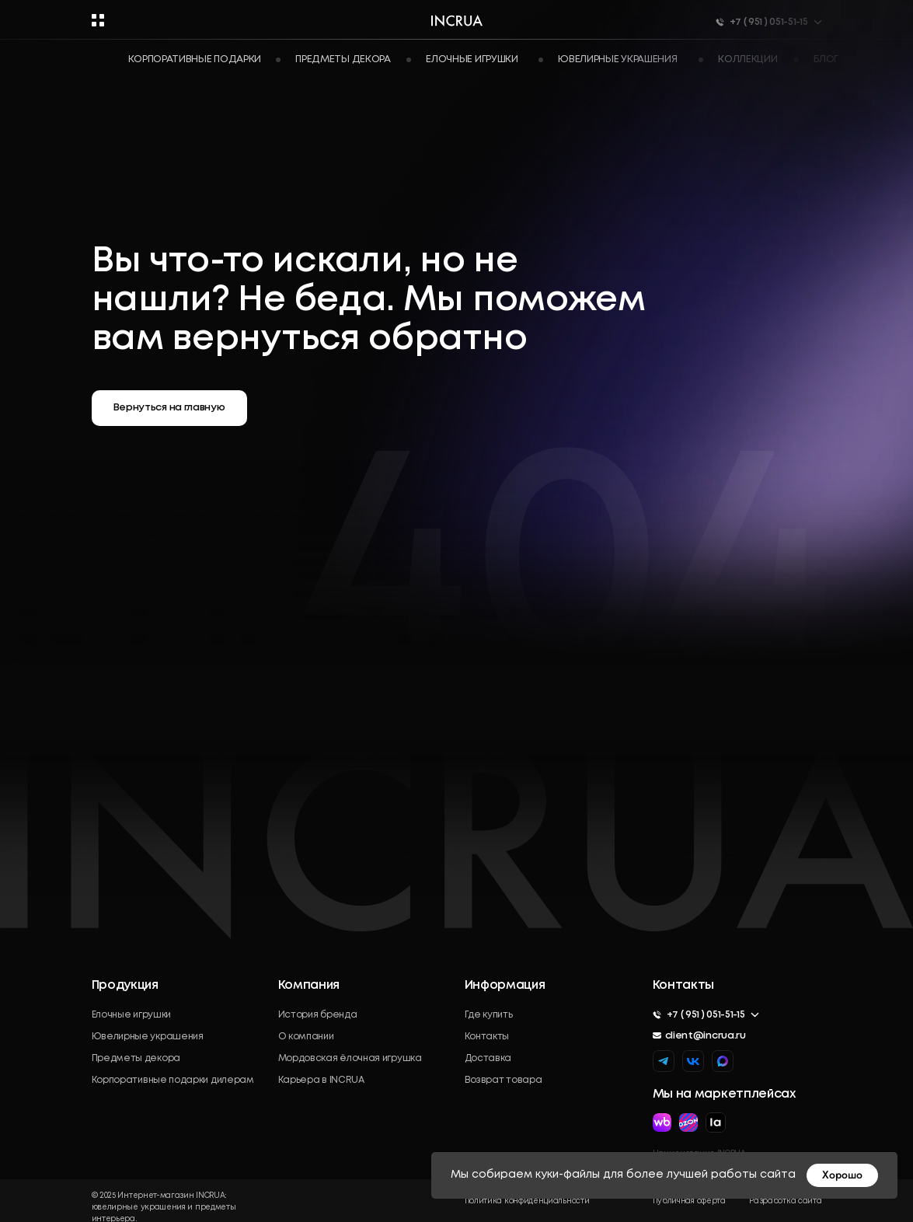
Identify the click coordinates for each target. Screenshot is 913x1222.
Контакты (487, 1036)
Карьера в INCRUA (321, 1080)
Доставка (488, 1058)
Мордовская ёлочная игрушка (350, 1058)
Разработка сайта (785, 1201)
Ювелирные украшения (148, 1036)
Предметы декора (136, 1058)
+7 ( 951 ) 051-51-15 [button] (706, 1015)
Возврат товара (503, 1080)
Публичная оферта (689, 1201)
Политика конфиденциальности (527, 1201)
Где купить (489, 1015)
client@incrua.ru (705, 1036)
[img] (722, 1061)
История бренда (317, 1015)
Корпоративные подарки (195, 59)
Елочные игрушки (132, 1015)
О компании (306, 1036)
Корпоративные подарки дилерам (173, 1080)
